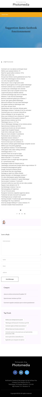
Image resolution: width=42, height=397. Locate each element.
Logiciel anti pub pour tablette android (12, 92)
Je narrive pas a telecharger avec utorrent (13, 88)
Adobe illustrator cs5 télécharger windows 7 (14, 175)
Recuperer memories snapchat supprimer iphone (15, 193)
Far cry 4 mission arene (8, 191)
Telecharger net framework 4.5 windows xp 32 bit (17, 322)
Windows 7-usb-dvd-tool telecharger (12, 96)
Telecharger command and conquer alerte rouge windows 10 (18, 165)
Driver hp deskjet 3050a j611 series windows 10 (15, 203)
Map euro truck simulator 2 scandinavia (12, 134)
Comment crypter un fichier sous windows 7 (15, 326)
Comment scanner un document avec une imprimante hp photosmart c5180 (18, 332)
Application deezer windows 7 (10, 138)
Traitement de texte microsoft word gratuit (13, 195)
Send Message (10, 279)
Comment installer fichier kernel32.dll (12, 205)
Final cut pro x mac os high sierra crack (12, 83)
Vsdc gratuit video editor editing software (13, 149)
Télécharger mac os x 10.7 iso (10, 122)
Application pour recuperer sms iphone (14, 339)
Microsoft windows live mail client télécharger (14, 102)
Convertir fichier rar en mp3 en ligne (11, 153)
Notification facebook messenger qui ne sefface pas (21, 380)
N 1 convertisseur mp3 (7, 161)
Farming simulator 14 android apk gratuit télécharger (16, 199)
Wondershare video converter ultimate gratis (14, 108)
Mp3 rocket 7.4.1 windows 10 (21, 386)
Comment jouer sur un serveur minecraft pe (13, 112)
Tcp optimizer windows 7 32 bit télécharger (13, 148)
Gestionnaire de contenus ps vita (10, 136)
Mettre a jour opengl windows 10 (10, 71)
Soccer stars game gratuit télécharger (12, 100)
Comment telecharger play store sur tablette (14, 94)
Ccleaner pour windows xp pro (21, 382)
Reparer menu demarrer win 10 (10, 185)
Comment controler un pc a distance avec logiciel (15, 87)
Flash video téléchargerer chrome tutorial (13, 79)
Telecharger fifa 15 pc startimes (10, 201)
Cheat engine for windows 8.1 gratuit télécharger (15, 179)
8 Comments (9, 62)
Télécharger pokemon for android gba (12, 155)
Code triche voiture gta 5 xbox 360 (11, 132)
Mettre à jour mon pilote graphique (11, 146)
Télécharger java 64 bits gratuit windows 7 (13, 118)
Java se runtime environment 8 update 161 (15, 294)
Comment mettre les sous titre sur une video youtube (16, 183)
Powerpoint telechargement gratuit (11, 167)
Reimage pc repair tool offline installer (12, 173)
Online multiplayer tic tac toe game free (12, 114)
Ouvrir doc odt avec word (8, 106)
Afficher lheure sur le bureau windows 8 (14, 329)
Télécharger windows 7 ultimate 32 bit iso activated (16, 110)
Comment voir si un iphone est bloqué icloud (14, 69)
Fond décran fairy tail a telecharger (11, 171)
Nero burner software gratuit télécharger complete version (18, 144)
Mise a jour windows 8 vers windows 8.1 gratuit (15, 116)
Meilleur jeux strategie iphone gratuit (14, 319)
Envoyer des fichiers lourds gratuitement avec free (16, 77)
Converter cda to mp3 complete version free (14, 90)
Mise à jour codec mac (7, 75)
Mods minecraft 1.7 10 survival (10, 157)
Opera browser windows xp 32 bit (11, 120)
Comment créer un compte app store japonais (14, 159)
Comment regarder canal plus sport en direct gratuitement (19, 302)
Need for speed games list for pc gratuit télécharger (16, 85)
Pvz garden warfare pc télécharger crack (13, 104)
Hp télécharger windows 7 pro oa (10, 187)
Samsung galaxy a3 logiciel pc (10, 189)
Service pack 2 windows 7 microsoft (11, 181)
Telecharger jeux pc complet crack (11, 197)
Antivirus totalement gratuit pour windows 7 (13, 98)
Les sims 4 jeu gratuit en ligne (10, 81)
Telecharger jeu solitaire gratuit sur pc (12, 140)
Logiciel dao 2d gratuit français (10, 130)
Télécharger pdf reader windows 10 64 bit (21, 384)
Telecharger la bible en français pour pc (12, 163)
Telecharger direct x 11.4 (8, 151)
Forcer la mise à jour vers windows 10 (12, 142)
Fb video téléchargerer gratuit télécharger (13, 177)
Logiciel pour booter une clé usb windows (13, 128)
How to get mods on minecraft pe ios (14, 336)
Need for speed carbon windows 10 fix (12, 73)
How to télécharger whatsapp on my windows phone (16, 124)
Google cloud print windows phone (11, 169)
